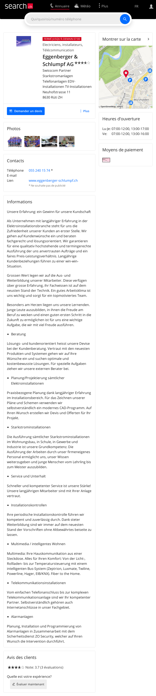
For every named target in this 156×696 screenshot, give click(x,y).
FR (136, 6)
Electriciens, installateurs (62, 44)
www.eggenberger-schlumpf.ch (53, 180)
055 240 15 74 (39, 170)
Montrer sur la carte (121, 39)
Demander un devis (28, 111)
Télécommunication (58, 50)
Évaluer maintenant (30, 684)
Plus (86, 111)
